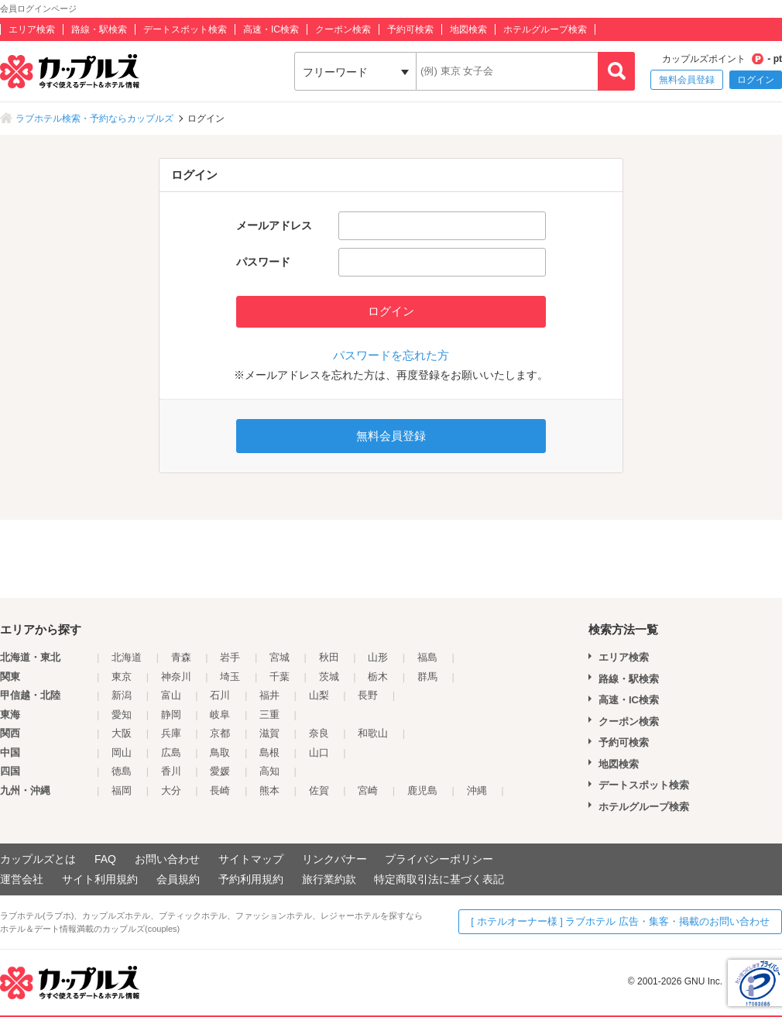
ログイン (755, 79)
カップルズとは (38, 859)
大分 (171, 790)
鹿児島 (422, 790)
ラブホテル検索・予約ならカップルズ (94, 118)
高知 (269, 771)
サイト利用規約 (100, 879)
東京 (121, 676)
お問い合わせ (167, 859)
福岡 (121, 790)
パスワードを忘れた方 (391, 355)
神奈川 (176, 676)
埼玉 (230, 676)
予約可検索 (410, 29)
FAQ (105, 859)
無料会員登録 (687, 79)
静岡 (171, 714)
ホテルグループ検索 (545, 29)
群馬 (427, 676)
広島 (171, 752)
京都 (220, 733)
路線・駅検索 (99, 29)
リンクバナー (334, 859)
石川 (220, 695)
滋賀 (269, 733)
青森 (181, 657)
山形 (378, 657)
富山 (171, 695)
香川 (171, 771)
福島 (427, 657)
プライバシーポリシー (439, 859)
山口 (319, 752)
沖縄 (477, 790)
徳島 (121, 771)
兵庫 (171, 733)
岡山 (121, 752)
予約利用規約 (250, 879)
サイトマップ (250, 859)
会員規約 (178, 879)
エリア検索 (32, 29)
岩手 (230, 657)
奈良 (319, 733)
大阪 (121, 733)
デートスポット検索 (185, 29)
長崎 (220, 790)
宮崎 (368, 790)
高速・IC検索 (271, 29)
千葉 (279, 676)
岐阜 (220, 714)
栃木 (378, 676)
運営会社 (21, 879)
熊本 (269, 790)
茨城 (329, 676)
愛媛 (220, 771)
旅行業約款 (329, 879)
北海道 (126, 657)
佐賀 (319, 790)
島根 (269, 752)
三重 (269, 714)
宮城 (279, 657)
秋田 (329, 657)
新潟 (121, 695)
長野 (368, 695)
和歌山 (373, 733)
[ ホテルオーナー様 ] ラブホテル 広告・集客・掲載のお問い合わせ (620, 921)
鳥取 (220, 752)
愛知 (121, 714)
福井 (269, 695)
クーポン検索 (343, 29)
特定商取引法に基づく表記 (439, 879)
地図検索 (468, 29)
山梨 (319, 695)
